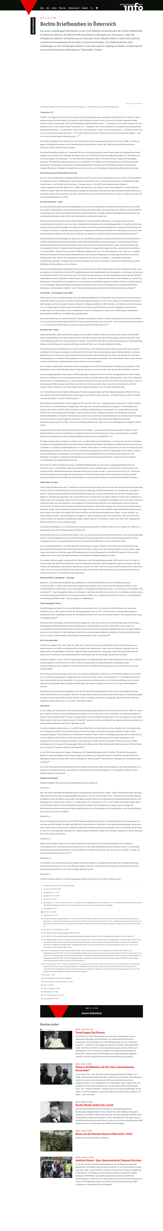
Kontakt (85, 8)
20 (115, 740)
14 (101, 611)
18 (66, 716)
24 (70, 852)
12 (46, 493)
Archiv (54, 8)
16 (109, 635)
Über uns (62, 8)
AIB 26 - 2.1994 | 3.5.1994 (48, 18)
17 (120, 676)
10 (108, 324)
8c (42, 912)
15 (57, 617)
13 (50, 591)
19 (57, 734)
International (33, 25)
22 (100, 758)
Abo (47, 8)
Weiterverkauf (74, 8)
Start (42, 8)
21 (84, 747)
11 (80, 398)
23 (49, 761)
